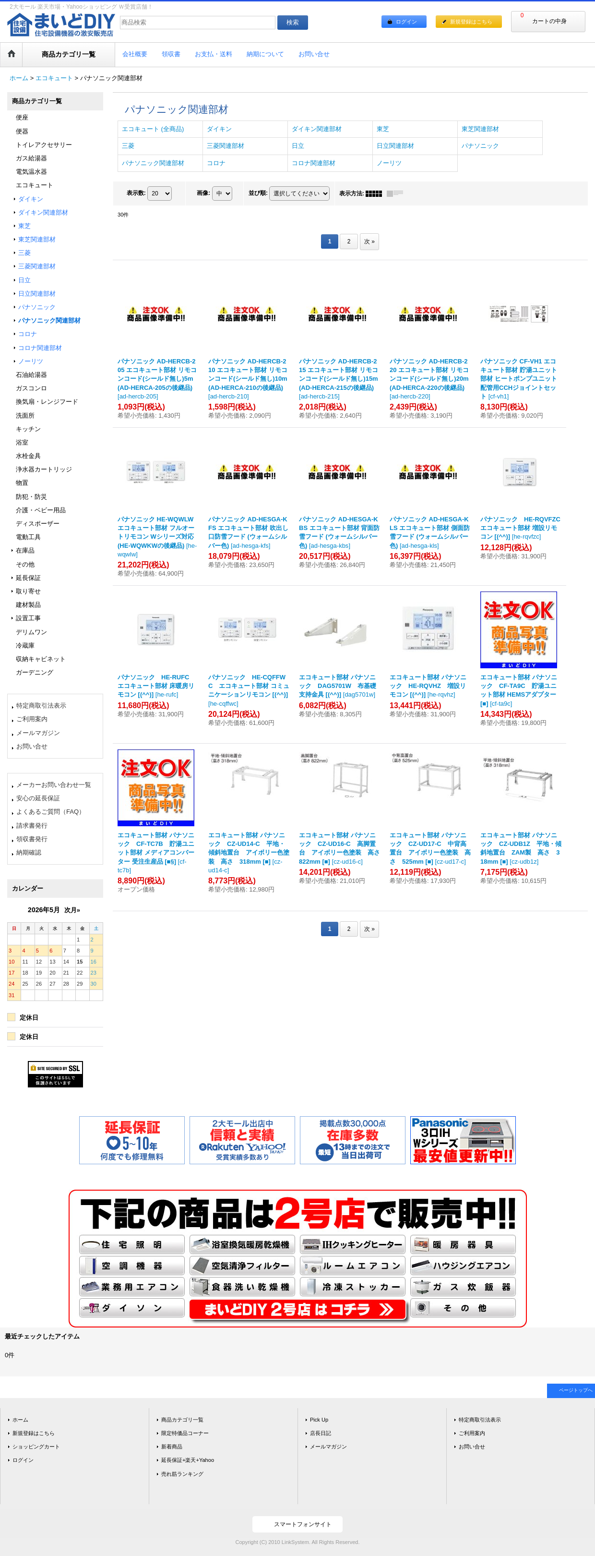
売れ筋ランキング (182, 1474)
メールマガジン (38, 732)
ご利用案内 (32, 719)
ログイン (406, 21)
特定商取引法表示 (41, 705)
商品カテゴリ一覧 (182, 1420)
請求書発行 (32, 825)
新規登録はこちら (471, 21)
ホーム (20, 1420)
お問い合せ (32, 746)
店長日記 (320, 1433)
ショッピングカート (36, 1446)
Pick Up (319, 1420)
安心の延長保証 (38, 798)
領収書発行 (32, 839)
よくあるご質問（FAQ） (50, 811)
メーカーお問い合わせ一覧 (53, 784)
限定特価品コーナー (185, 1433)
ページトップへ (576, 1390)
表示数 (136, 193)
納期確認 (28, 852)
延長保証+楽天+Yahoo (187, 1460)
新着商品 (171, 1446)
